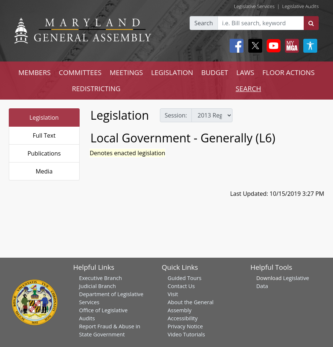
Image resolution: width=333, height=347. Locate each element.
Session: (176, 115)
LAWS (245, 72)
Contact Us (181, 286)
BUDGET (214, 72)
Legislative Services (254, 6)
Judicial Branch (97, 286)
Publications (44, 153)
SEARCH (248, 88)
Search (203, 23)
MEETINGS (126, 72)
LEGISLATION (172, 72)
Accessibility (183, 318)
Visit (173, 294)
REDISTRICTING (96, 88)
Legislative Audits (300, 6)
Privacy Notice (185, 326)
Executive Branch (100, 277)
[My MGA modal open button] (290, 46)
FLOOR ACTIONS (288, 72)
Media (44, 171)
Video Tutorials (186, 334)
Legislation (44, 117)
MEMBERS (34, 72)
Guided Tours (184, 277)
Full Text (44, 135)
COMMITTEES (80, 72)
